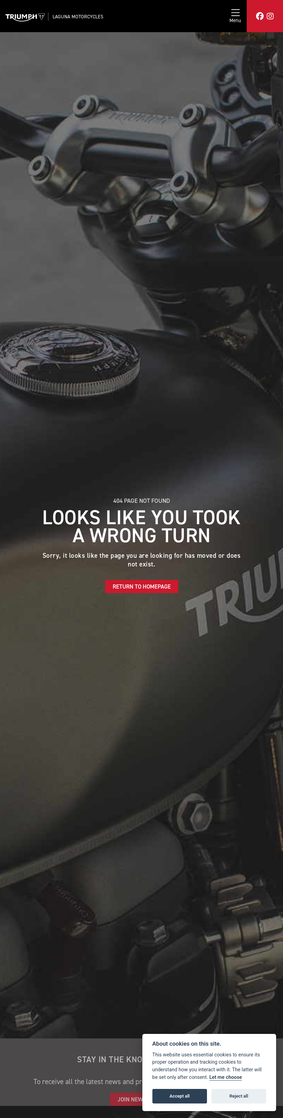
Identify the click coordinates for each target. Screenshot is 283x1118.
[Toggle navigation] (235, 16)
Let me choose (225, 1077)
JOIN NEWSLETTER (141, 1099)
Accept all (180, 1096)
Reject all (238, 1096)
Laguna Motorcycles (78, 16)
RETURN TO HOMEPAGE (142, 586)
